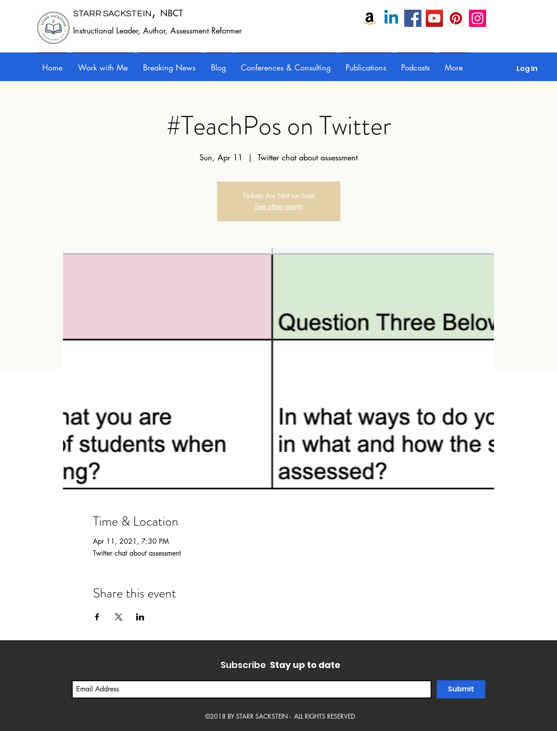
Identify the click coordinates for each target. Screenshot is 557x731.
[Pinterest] (456, 18)
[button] (285, 63)
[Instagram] (477, 18)
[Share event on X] (118, 616)
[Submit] (461, 689)
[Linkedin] (391, 18)
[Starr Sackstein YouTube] (434, 18)
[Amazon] (369, 18)
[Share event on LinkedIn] (140, 616)
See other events (279, 206)
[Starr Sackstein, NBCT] (412, 18)
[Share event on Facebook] (97, 616)
